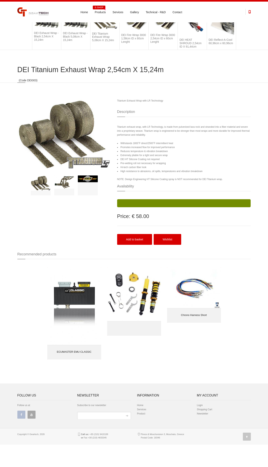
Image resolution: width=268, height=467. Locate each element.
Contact (177, 12)
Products (99, 11)
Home (84, 12)
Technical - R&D (156, 12)
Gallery (134, 12)
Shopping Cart (204, 431)
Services (118, 12)
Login (200, 427)
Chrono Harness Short (194, 337)
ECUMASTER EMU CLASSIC (74, 374)
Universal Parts (38, 26)
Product (141, 436)
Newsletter (202, 436)
